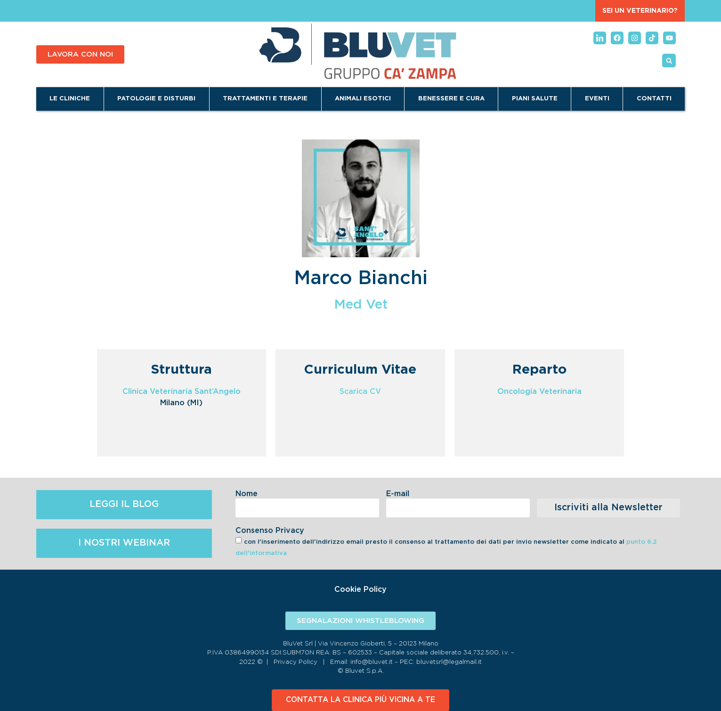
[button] (669, 60)
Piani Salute (535, 99)
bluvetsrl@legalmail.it (449, 662)
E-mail (397, 494)
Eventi (597, 99)
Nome (246, 494)
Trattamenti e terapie (265, 99)
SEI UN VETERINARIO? (640, 11)
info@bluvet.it (371, 662)
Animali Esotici (363, 99)
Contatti (654, 99)
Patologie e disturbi (156, 99)
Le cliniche (69, 99)
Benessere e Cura (451, 99)
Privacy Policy (295, 662)
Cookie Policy (360, 589)
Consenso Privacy (269, 530)
